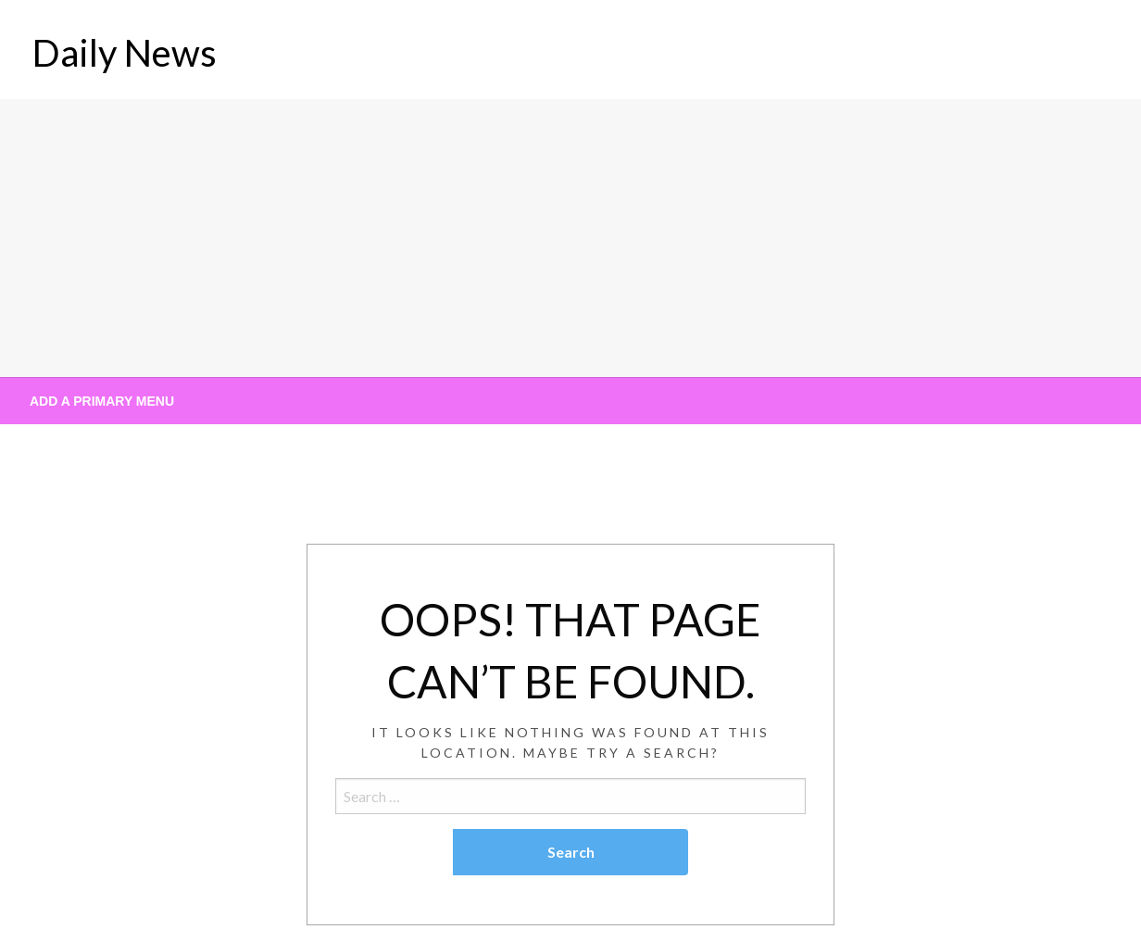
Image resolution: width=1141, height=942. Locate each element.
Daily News (124, 53)
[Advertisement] (570, 238)
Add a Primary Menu (102, 401)
